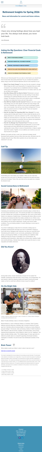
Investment (20, 447)
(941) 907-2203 (22, 431)
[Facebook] (20, 438)
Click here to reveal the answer (8, 350)
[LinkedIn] (22, 438)
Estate (21, 449)
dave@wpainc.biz (21, 435)
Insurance (21, 450)
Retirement (20, 445)
